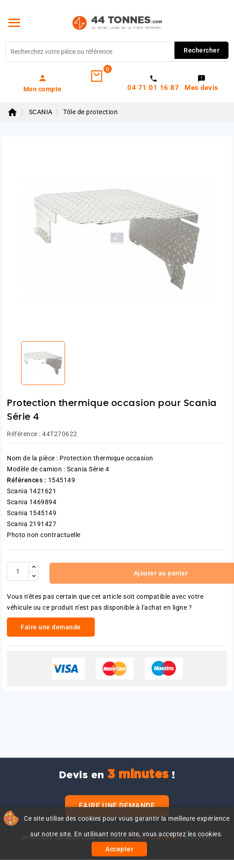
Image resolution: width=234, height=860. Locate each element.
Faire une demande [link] (51, 627)
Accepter (119, 849)
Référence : (24, 434)
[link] (42, 83)
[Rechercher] (117, 52)
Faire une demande (117, 806)
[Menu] (14, 23)
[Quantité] (18, 571)
